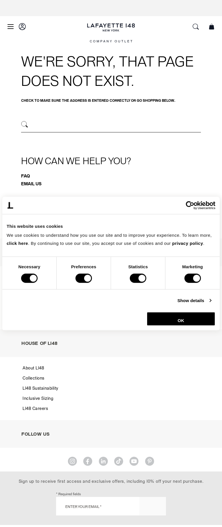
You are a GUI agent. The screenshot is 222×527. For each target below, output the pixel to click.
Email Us (31, 183)
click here (17, 243)
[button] (22, 26)
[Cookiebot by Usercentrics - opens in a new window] (190, 205)
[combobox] (111, 125)
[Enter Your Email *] (111, 506)
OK (181, 320)
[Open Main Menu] (11, 26)
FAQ (25, 175)
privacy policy (187, 243)
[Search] (24, 124)
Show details (190, 300)
